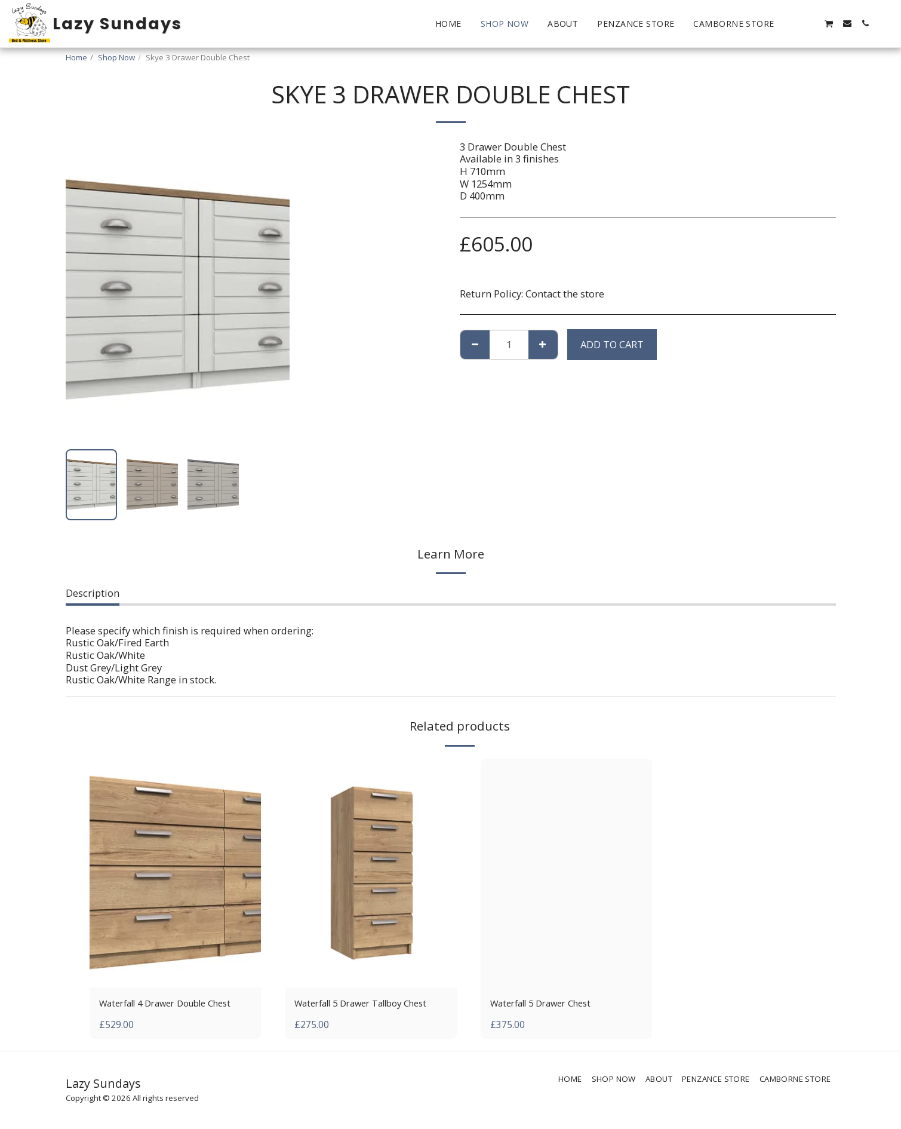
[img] (176, 873)
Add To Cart (612, 344)
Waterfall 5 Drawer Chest (547, 1004)
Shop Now (116, 57)
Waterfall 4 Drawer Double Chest (174, 1004)
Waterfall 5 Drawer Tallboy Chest (370, 1004)
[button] (793, 23)
